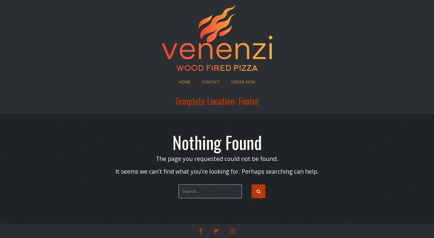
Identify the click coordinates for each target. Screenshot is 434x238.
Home (184, 81)
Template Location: (217, 101)
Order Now (243, 81)
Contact (211, 81)
